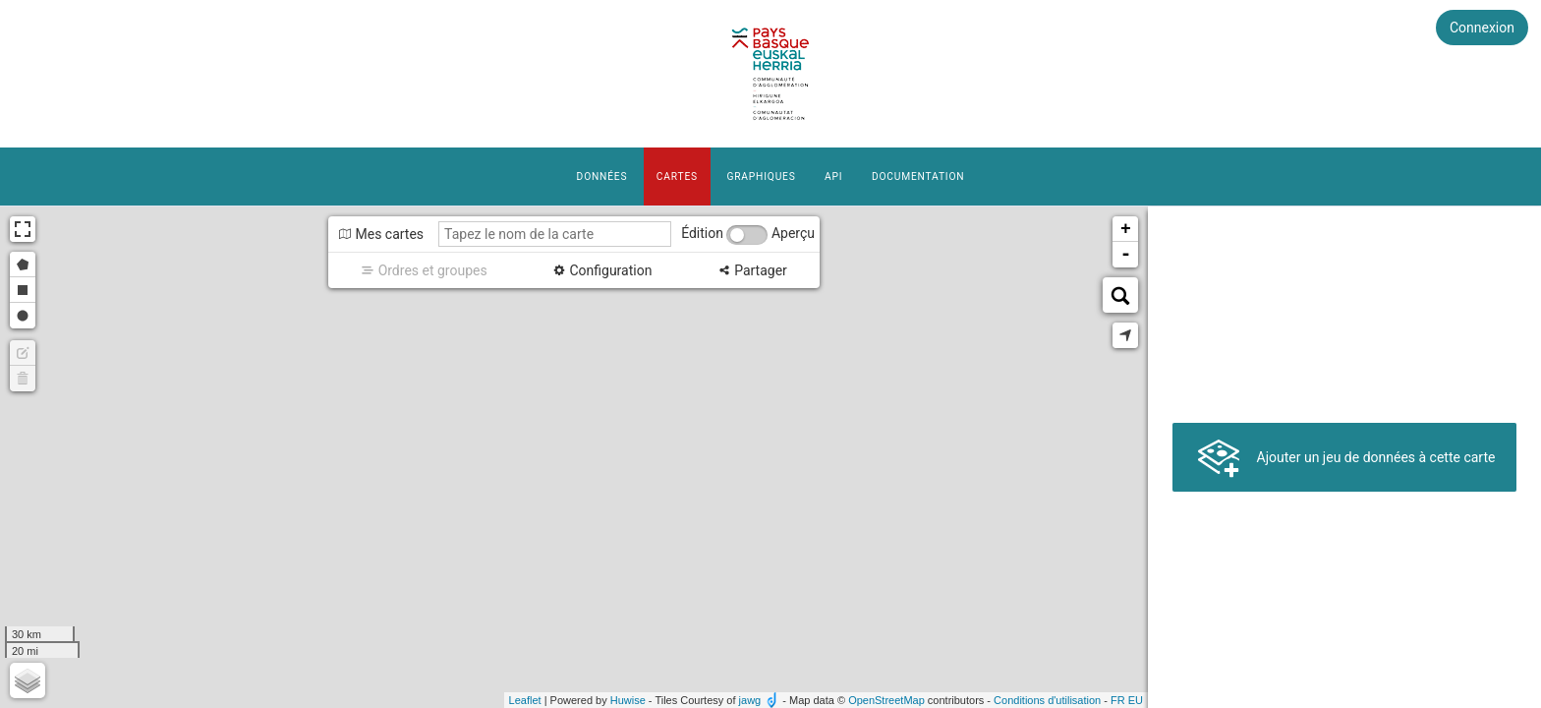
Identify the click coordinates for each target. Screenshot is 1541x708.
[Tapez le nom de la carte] (554, 234)
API (833, 176)
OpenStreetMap (886, 700)
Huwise (628, 700)
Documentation (918, 176)
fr (1118, 700)
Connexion (1482, 27)
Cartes (677, 176)
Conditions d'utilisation (1047, 700)
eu (1135, 700)
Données (602, 176)
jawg (750, 700)
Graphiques (760, 176)
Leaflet (525, 700)
